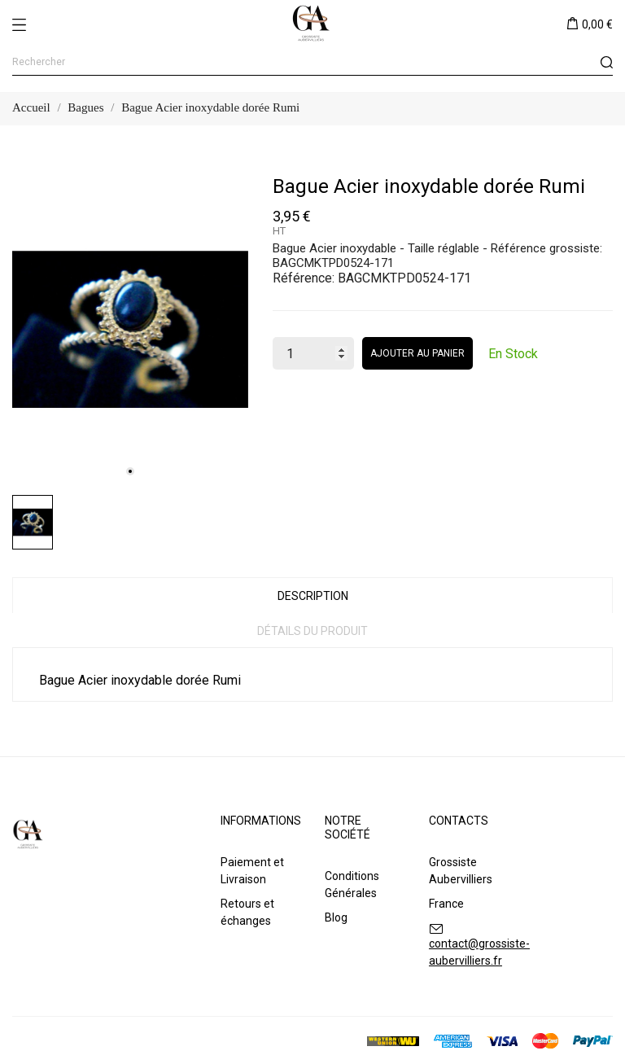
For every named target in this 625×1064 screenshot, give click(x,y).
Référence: (303, 278)
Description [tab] (313, 595)
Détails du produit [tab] (312, 630)
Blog (336, 917)
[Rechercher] (312, 62)
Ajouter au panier (417, 353)
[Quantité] (313, 353)
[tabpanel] (130, 330)
